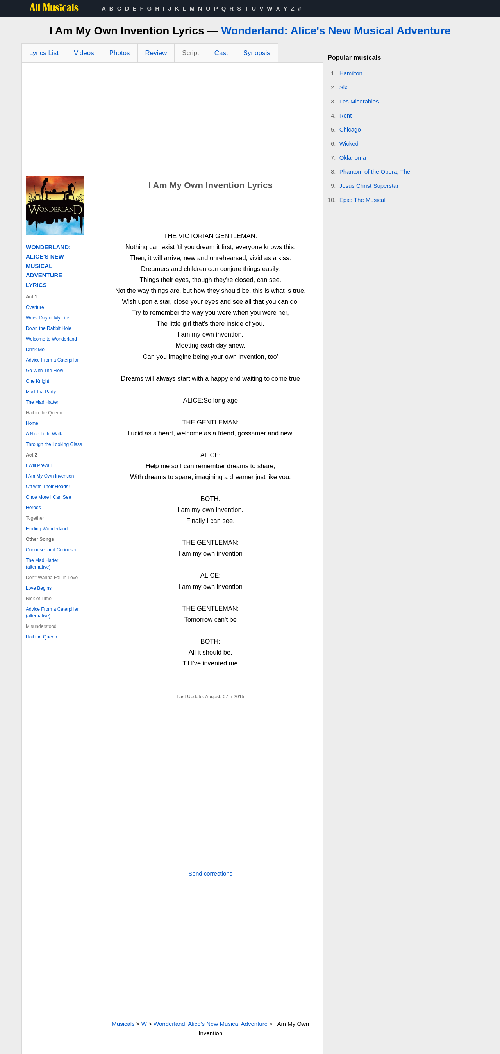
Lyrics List (44, 53)
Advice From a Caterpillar (52, 360)
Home (32, 423)
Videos (84, 53)
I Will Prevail (39, 465)
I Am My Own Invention (50, 476)
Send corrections (211, 873)
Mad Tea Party (41, 391)
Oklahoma (352, 157)
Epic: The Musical (362, 199)
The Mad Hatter (42, 402)
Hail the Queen (41, 637)
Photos (119, 53)
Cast (221, 53)
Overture (35, 307)
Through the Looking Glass (54, 444)
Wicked (349, 143)
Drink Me (35, 349)
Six (343, 87)
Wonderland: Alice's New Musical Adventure (336, 31)
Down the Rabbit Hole (48, 328)
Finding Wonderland (47, 528)
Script (190, 53)
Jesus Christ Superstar (369, 185)
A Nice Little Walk (44, 434)
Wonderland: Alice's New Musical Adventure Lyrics (48, 266)
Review (156, 53)
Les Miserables (359, 101)
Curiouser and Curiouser (51, 550)
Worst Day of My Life (47, 318)
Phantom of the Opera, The (375, 171)
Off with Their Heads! (48, 486)
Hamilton (350, 73)
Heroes (33, 507)
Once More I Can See (48, 497)
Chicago (350, 129)
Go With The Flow (44, 370)
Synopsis (256, 53)
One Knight (37, 381)
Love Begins (39, 588)
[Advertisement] (172, 121)
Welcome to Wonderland (51, 339)
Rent (345, 115)
